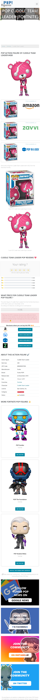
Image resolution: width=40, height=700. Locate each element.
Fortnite (19, 382)
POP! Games (20, 392)
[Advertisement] (20, 33)
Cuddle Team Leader (23, 385)
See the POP (20, 454)
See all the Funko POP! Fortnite (20, 570)
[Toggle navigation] (37, 4)
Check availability (25, 329)
